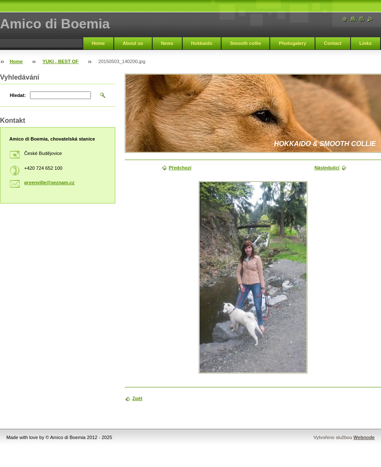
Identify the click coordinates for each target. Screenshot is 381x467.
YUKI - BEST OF (61, 61)
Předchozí (180, 167)
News (167, 43)
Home (98, 43)
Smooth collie (245, 43)
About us (133, 43)
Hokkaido (201, 43)
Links (365, 43)
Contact (333, 43)
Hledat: (18, 95)
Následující (326, 167)
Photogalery (292, 43)
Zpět (137, 398)
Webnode (364, 437)
